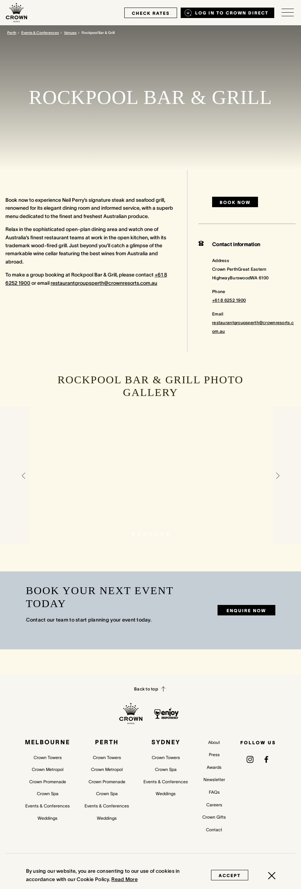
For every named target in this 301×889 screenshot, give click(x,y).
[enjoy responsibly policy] (166, 713)
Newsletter (214, 779)
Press (214, 754)
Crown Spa (48, 793)
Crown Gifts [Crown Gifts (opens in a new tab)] (214, 817)
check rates (150, 13)
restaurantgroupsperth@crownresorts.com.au (104, 283)
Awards (214, 767)
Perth (11, 33)
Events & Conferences (40, 33)
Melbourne (47, 742)
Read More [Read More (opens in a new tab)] (124, 879)
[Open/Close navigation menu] (287, 12)
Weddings (47, 818)
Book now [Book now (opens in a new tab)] (235, 202)
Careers (214, 804)
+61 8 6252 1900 (229, 300)
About (214, 742)
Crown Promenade (47, 781)
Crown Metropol (48, 769)
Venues (70, 33)
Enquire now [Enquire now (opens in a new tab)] (246, 610)
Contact (214, 829)
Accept (230, 875)
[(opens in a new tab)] (250, 759)
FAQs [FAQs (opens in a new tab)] (214, 792)
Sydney (165, 742)
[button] (23, 475)
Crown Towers (48, 757)
